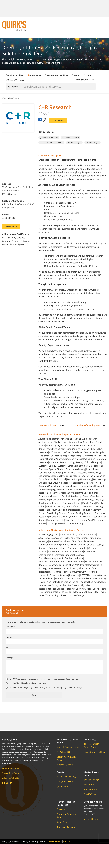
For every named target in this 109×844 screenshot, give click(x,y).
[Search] (59, 86)
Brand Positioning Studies (82, 445)
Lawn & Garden (99, 575)
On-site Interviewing (72, 496)
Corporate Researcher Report (67, 816)
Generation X (55, 564)
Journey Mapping (47, 489)
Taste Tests (70, 520)
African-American (87, 534)
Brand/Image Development (51, 448)
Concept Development (62, 455)
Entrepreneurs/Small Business (69, 554)
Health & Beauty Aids (73, 568)
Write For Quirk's (65, 764)
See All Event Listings (66, 776)
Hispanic (56, 571)
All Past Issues (63, 751)
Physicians (86, 585)
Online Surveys (86, 499)
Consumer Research (59, 462)
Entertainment (45, 554)
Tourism (49, 595)
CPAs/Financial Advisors (83, 541)
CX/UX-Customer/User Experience (65, 452)
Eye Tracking (67, 475)
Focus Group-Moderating (79, 479)
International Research (93, 486)
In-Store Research (71, 486)
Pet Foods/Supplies (57, 585)
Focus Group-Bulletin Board (52, 479)
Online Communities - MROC (64, 499)
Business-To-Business (59, 541)
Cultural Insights (93, 462)
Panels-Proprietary (55, 506)
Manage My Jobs (92, 789)
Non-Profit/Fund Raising (59, 581)
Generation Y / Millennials (75, 564)
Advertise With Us (10, 778)
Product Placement (91, 509)
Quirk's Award (63, 786)
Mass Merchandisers (81, 578)
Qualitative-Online (58, 516)
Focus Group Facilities (94, 751)
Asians (71, 537)
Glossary (61, 809)
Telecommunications (49, 591)
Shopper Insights (55, 520)
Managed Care (46, 578)
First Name (10, 626)
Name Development (87, 492)
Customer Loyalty (47, 465)
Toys (57, 595)
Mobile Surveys (68, 492)
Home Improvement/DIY (74, 571)
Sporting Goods (83, 588)
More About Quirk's (11, 768)
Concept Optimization (85, 455)
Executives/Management (50, 558)
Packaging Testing (72, 503)
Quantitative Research (80, 516)
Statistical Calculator (66, 827)
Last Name (10, 637)
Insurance (74, 575)
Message (9, 657)
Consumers (53, 551)
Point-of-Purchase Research (80, 506)
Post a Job (89, 784)
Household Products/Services (53, 575)
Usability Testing (75, 523)
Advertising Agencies (48, 534)
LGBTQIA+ (85, 575)
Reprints (67, 841)
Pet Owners (73, 585)
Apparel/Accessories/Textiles (52, 537)
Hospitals (92, 571)
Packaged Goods (97, 581)
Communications (57, 548)
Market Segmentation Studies (71, 489)
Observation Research (49, 496)
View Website (58, 120)
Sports (96, 588)
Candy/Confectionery (49, 544)
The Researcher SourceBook (91, 745)
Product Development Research (64, 509)
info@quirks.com (91, 819)
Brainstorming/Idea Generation (78, 442)
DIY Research (95, 465)
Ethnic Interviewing (75, 469)
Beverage (43, 541)
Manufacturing (62, 578)
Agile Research (89, 438)
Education (78, 551)
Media (42, 581)
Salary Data (62, 822)
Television (67, 591)
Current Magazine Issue (68, 746)
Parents (42, 585)
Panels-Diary (88, 503)
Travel (64, 595)
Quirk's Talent (90, 794)
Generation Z (95, 564)
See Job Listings (91, 779)
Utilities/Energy (76, 595)
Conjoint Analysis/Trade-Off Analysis (65, 458)
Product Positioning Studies (52, 513)
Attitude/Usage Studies (49, 442)
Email (8, 647)
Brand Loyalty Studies (57, 445)
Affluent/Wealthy (68, 534)
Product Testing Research (80, 513)
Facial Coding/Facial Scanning (90, 475)
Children (91, 544)
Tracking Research (56, 523)
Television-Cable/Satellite (85, 591)
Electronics (89, 551)
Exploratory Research (49, 475)
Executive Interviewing (88, 472)
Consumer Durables (77, 548)
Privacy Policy (55, 841)
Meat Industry (99, 578)
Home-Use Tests (85, 482)
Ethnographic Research (64, 472)
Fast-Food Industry (73, 558)
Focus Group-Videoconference (61, 482)
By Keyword (13, 86)
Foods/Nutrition (76, 561)
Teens (103, 588)
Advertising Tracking (71, 438)
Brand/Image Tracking (78, 448)
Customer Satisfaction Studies (72, 465)
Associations (82, 537)
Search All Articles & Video (66, 758)
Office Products (80, 581)
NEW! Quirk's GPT (85, 79)
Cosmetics (66, 551)
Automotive (95, 537)
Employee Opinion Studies (51, 469)
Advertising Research (48, 438)
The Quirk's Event (10, 773)
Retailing (70, 588)
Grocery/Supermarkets (49, 568)
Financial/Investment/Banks (52, 561)
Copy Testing (76, 462)
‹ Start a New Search (10, 98)
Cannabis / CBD (68, 544)
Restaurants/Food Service (51, 588)
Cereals (81, 544)
